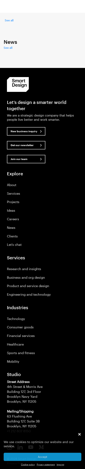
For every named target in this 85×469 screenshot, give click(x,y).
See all (9, 20)
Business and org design (26, 277)
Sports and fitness (21, 353)
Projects (13, 202)
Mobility (13, 361)
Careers (13, 219)
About (11, 185)
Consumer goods (20, 327)
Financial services (21, 336)
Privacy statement (46, 464)
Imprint (60, 464)
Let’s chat (14, 245)
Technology (16, 319)
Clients (12, 236)
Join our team (19, 159)
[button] (79, 434)
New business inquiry (24, 131)
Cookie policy (28, 464)
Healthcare (15, 344)
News (11, 228)
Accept (42, 456)
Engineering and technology (29, 294)
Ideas (11, 210)
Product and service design (28, 286)
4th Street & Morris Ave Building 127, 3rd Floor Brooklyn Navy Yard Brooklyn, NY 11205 (25, 391)
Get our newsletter (22, 145)
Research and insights (24, 269)
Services (13, 193)
